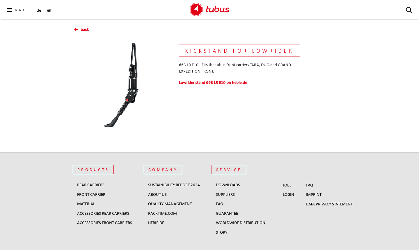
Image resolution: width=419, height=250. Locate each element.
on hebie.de (213, 82)
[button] (15, 9)
